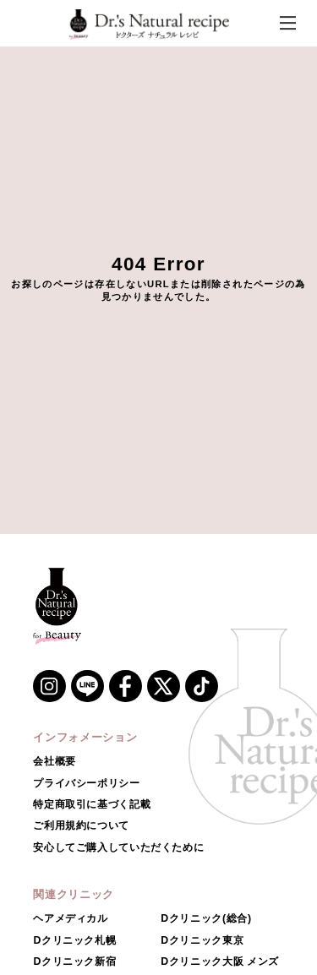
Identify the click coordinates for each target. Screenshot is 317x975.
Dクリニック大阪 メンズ (220, 961)
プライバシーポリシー (86, 783)
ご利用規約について (81, 825)
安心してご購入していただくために (118, 847)
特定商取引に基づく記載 (91, 804)
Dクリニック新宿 (74, 961)
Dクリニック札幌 (74, 940)
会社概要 (54, 761)
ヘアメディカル (70, 918)
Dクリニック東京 (202, 940)
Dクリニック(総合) (206, 918)
